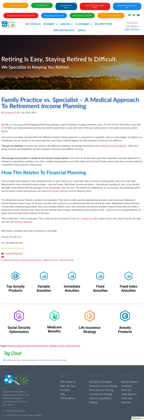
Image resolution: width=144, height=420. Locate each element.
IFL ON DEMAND (84, 24)
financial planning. (24, 222)
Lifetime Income (50, 260)
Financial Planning (13, 253)
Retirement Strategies (100, 382)
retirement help (66, 260)
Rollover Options (103, 24)
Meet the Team (68, 386)
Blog (62, 394)
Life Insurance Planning (100, 394)
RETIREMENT (51, 24)
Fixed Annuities (129, 394)
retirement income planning (54, 191)
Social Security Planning (101, 390)
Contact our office (89, 218)
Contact (81, 30)
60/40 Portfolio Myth (64, 30)
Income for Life (12, 112)
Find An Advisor (67, 398)
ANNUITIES (67, 24)
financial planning (72, 258)
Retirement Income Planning (103, 386)
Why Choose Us (33, 24)
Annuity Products (129, 382)
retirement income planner (114, 146)
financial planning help (30, 260)
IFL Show (65, 390)
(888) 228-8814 (132, 29)
